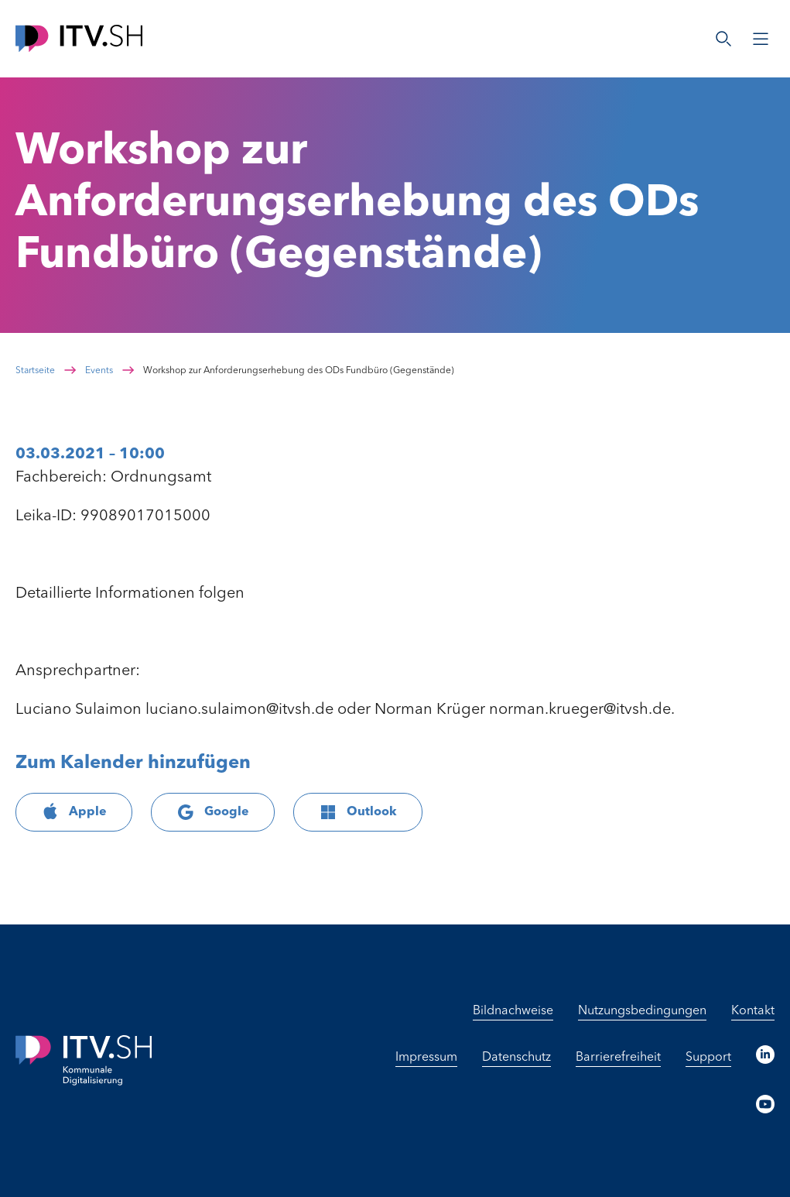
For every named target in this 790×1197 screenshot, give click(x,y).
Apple (74, 812)
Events (99, 371)
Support (708, 1057)
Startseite (35, 371)
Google (212, 812)
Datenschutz (516, 1057)
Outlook (358, 812)
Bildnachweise (513, 1011)
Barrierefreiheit (618, 1057)
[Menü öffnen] (761, 39)
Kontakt (753, 1011)
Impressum (426, 1057)
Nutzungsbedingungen (642, 1011)
